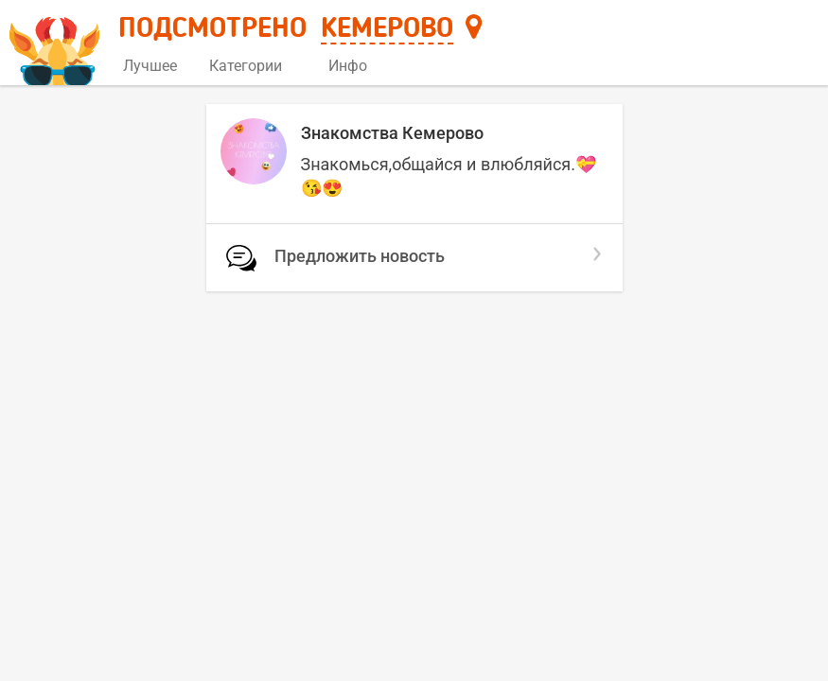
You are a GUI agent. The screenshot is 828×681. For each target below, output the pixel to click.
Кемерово (387, 29)
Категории (252, 66)
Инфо (354, 66)
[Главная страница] (57, 44)
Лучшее (150, 66)
